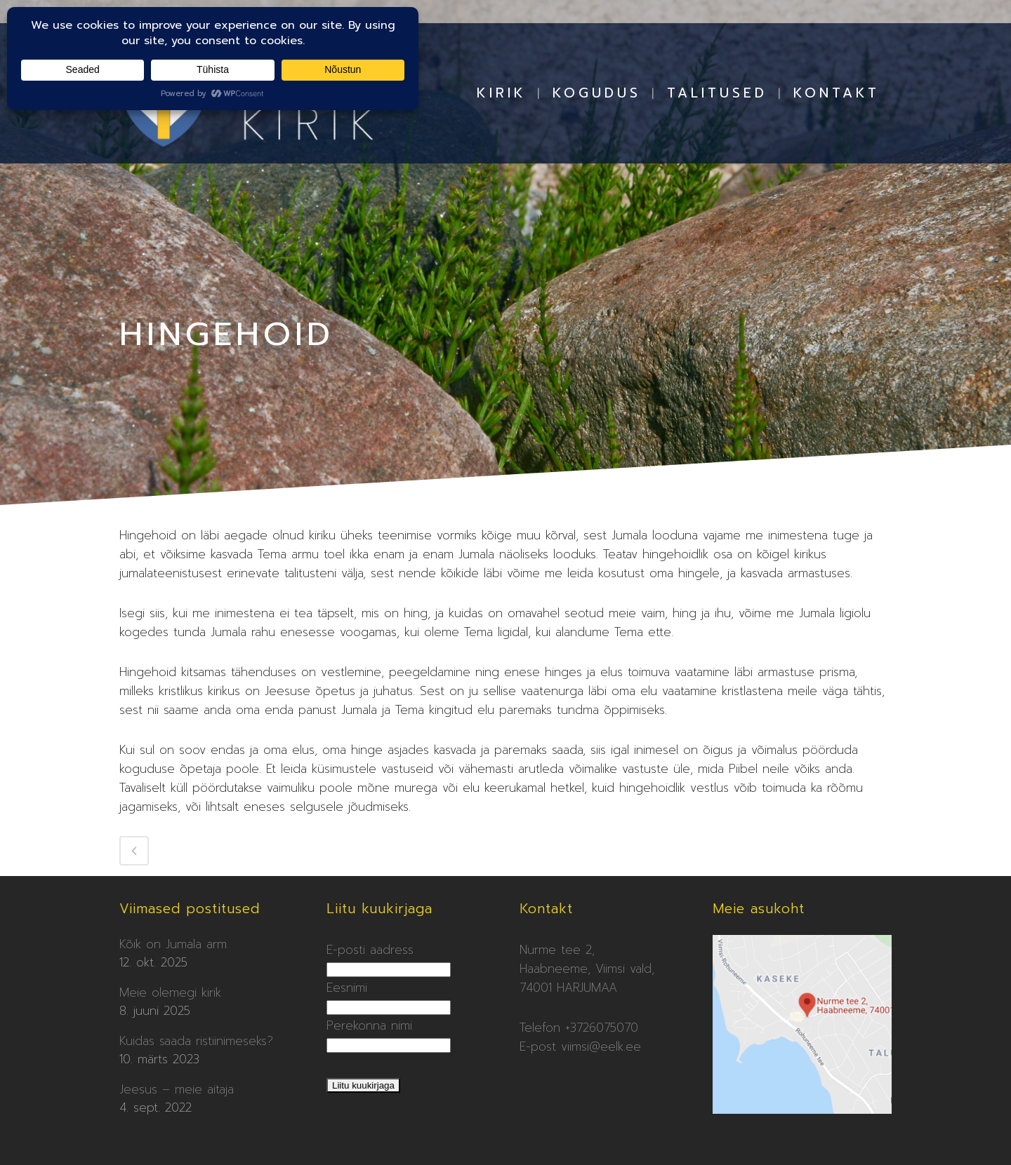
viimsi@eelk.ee (601, 1046)
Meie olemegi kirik (170, 992)
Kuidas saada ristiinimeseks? (196, 1041)
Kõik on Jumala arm (173, 944)
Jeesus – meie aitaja (176, 1089)
